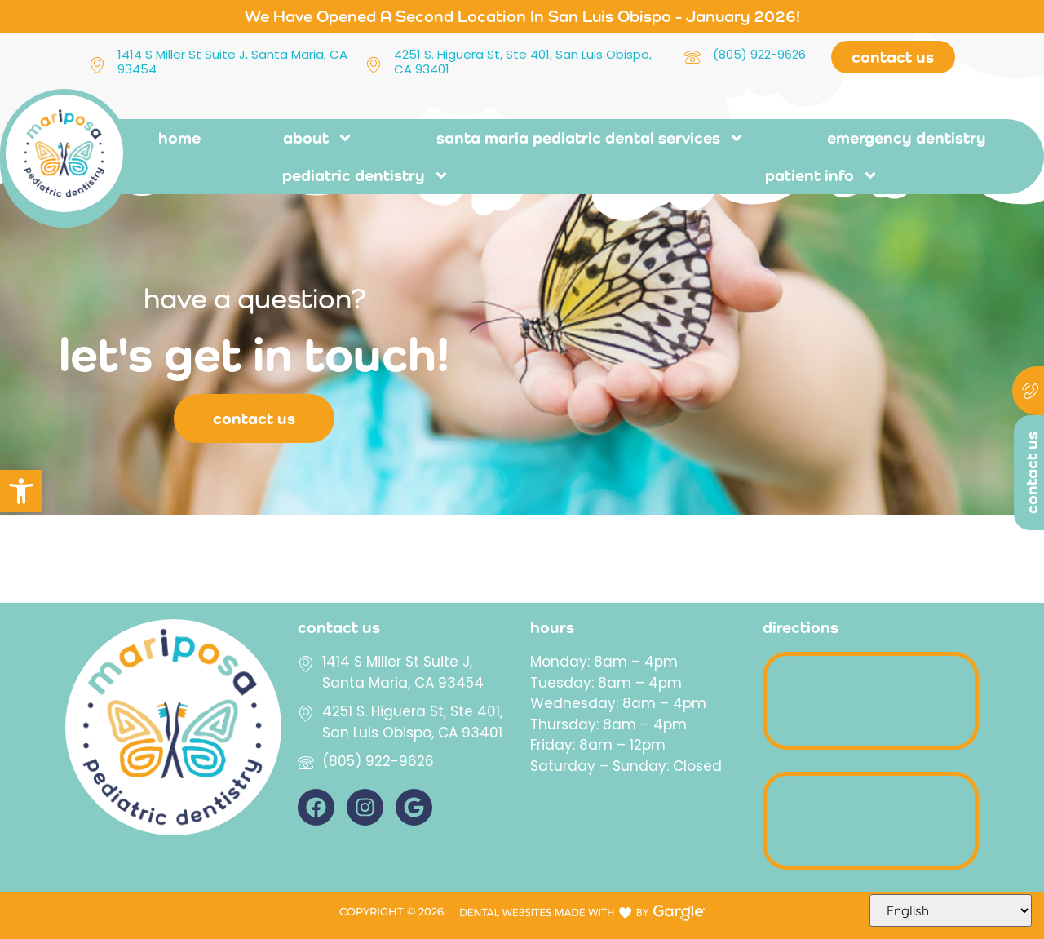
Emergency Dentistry (906, 137)
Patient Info (821, 175)
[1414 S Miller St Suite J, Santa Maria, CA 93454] (97, 65)
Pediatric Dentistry (365, 175)
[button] (21, 491)
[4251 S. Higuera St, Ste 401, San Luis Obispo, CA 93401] (373, 65)
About (318, 138)
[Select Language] (950, 910)
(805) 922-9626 (759, 54)
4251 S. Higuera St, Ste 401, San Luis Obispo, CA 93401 (523, 62)
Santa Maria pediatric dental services (590, 138)
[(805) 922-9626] (692, 58)
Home (179, 137)
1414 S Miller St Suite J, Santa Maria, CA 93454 (232, 62)
